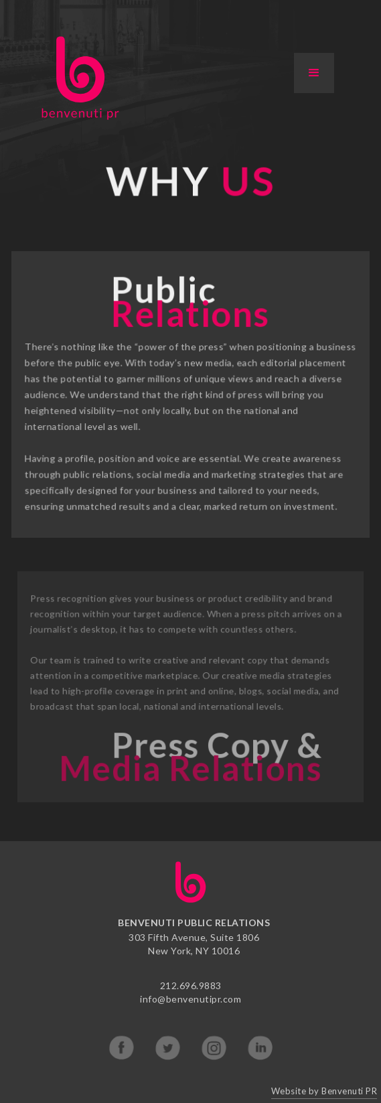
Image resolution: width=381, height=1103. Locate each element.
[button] (314, 73)
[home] (77, 78)
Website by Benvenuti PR (324, 1091)
